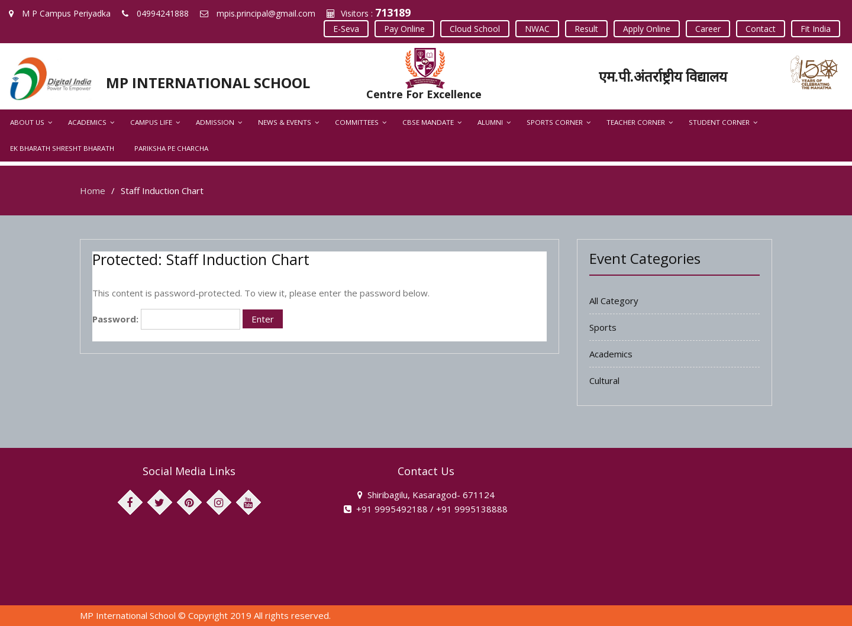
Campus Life (151, 122)
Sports (603, 327)
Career (708, 28)
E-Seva (346, 28)
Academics (87, 122)
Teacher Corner (635, 122)
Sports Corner (555, 122)
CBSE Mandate (428, 122)
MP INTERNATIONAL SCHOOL (208, 82)
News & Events (284, 122)
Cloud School (475, 28)
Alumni (490, 122)
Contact (761, 28)
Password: (166, 319)
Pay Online (404, 28)
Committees (357, 122)
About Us (27, 122)
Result (586, 28)
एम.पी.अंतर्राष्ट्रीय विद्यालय (663, 76)
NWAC (537, 28)
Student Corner (719, 122)
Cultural (604, 380)
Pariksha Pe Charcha (171, 148)
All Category (613, 300)
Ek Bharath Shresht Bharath (62, 148)
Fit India (816, 28)
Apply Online (646, 28)
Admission (215, 122)
